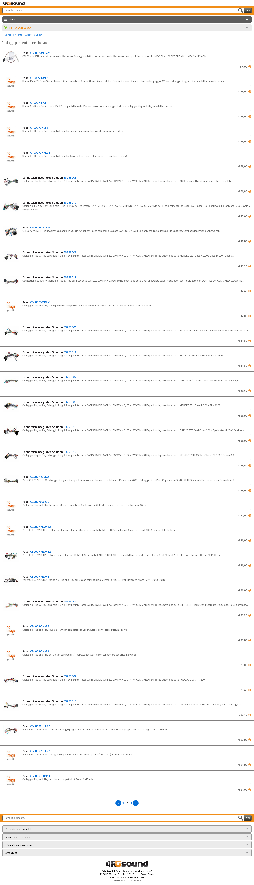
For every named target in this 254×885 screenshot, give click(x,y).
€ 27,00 (242, 515)
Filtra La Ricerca (20, 28)
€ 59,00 (242, 166)
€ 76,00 (242, 116)
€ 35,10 (242, 266)
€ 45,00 (242, 216)
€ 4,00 (243, 66)
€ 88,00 (242, 91)
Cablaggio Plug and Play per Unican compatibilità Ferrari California (57, 779)
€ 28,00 (242, 490)
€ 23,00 (242, 740)
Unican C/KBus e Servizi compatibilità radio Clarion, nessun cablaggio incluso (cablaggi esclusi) (73, 131)
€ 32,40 (242, 291)
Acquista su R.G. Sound (17, 837)
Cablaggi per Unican (33, 34)
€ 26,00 (242, 540)
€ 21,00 (242, 765)
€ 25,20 (242, 615)
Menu (12, 19)
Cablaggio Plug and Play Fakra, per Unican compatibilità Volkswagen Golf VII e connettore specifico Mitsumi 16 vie (84, 505)
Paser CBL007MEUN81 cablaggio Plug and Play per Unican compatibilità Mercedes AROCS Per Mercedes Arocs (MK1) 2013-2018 (93, 580)
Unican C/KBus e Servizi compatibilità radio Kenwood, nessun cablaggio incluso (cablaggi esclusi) (74, 156)
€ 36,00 (242, 241)
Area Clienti (11, 853)
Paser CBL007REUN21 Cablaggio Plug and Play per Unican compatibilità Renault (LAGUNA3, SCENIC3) (78, 754)
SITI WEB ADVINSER (132, 880)
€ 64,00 (242, 141)
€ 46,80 (242, 191)
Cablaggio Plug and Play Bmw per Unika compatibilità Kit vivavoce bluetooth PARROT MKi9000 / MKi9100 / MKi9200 (87, 305)
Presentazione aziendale (18, 829)
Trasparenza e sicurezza (18, 845)
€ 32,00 (242, 316)
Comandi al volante (13, 34)
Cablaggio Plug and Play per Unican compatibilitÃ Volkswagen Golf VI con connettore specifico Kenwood (79, 655)
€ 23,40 (242, 690)
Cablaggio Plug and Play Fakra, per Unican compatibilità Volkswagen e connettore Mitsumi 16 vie (74, 630)
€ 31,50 (242, 341)
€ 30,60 (242, 391)
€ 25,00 (242, 640)
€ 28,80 (242, 416)
